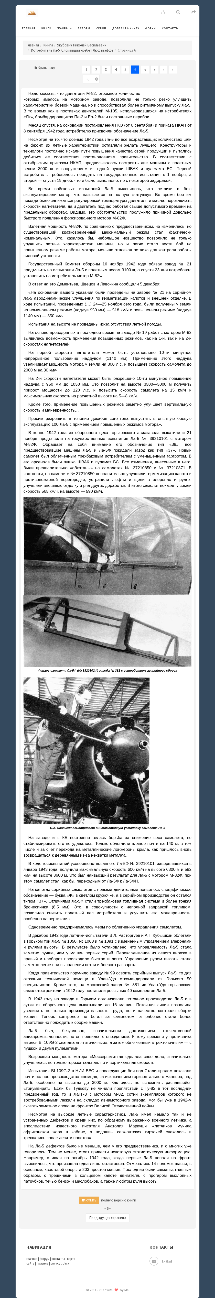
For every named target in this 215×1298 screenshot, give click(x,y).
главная (31, 1259)
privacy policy (60, 1263)
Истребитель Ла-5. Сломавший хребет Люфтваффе (72, 50)
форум (44, 1259)
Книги (46, 28)
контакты (58, 1259)
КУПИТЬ (89, 1200)
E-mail (161, 1261)
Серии (101, 28)
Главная (28, 28)
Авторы (84, 28)
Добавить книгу (125, 28)
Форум (150, 28)
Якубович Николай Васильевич (81, 45)
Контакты (170, 28)
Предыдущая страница (107, 1217)
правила (42, 1263)
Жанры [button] (63, 28)
